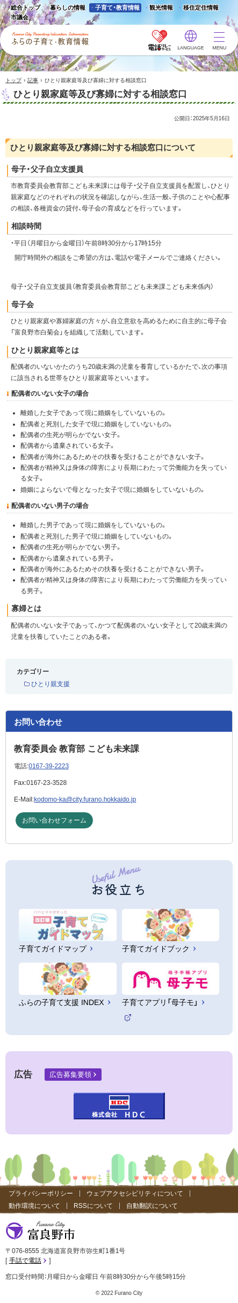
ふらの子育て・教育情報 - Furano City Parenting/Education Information (50, 38)
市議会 (19, 17)
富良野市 (40, 1231)
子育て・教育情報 (117, 7)
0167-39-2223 (48, 766)
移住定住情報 (197, 8)
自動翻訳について (152, 1206)
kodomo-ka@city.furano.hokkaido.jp (85, 799)
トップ (13, 80)
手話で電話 (25, 1260)
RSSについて (93, 1206)
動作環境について (34, 1206)
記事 (32, 80)
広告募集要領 (70, 1075)
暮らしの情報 (67, 7)
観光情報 (158, 8)
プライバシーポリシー (41, 1193)
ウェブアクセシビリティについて (134, 1193)
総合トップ (25, 7)
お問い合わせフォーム (54, 820)
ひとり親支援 (50, 684)
